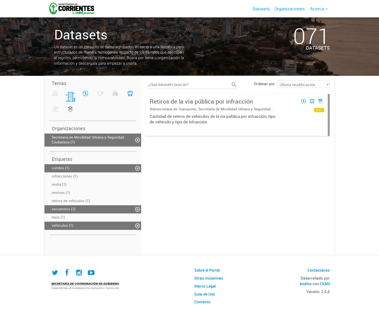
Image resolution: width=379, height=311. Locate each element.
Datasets (261, 9)
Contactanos (318, 270)
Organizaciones (289, 9)
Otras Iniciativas (208, 278)
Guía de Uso (204, 294)
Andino (305, 283)
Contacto (202, 301)
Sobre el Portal (207, 270)
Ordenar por (264, 83)
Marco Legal (205, 286)
